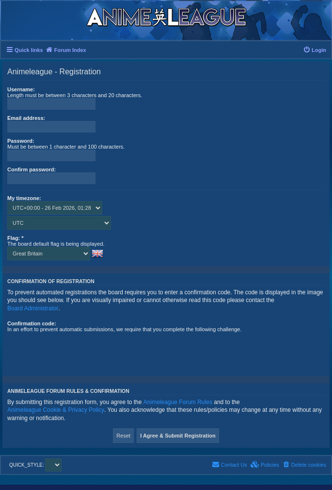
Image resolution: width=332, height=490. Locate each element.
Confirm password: (31, 169)
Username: (21, 89)
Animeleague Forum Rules (177, 402)
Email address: (26, 118)
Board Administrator (32, 308)
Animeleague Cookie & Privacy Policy (55, 409)
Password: (20, 141)
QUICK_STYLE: (35, 465)
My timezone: (24, 198)
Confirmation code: (31, 323)
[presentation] (81, 351)
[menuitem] (314, 50)
